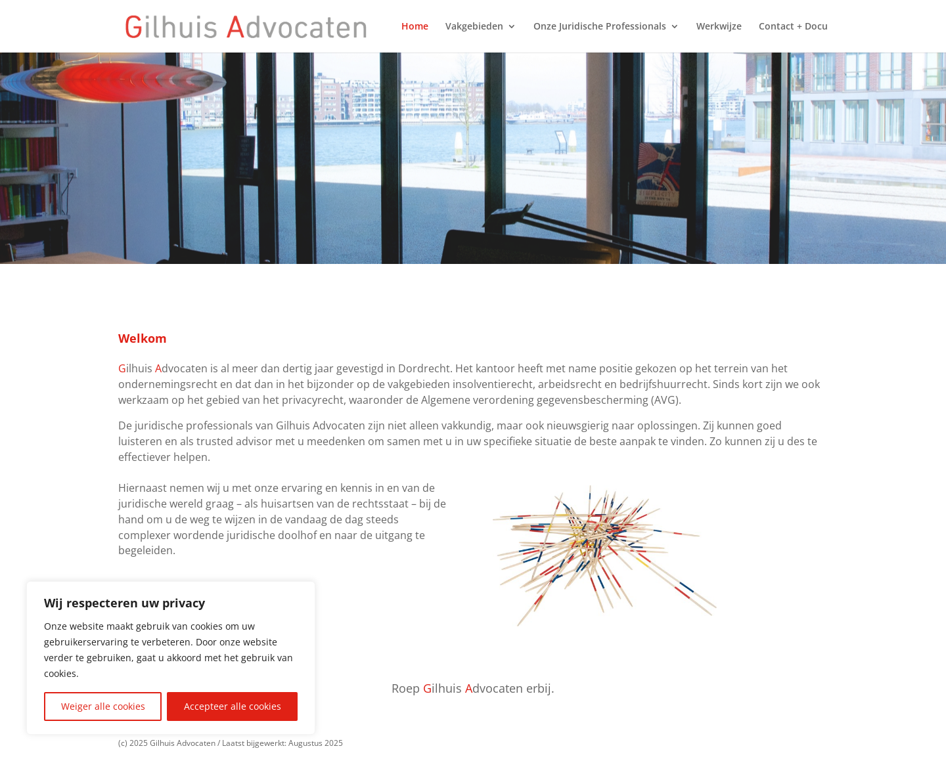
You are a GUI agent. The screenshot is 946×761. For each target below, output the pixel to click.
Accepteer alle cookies (232, 706)
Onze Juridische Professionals (599, 27)
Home (414, 27)
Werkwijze (719, 27)
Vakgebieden (474, 27)
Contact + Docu (793, 27)
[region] (170, 658)
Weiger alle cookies (103, 706)
